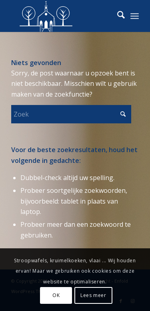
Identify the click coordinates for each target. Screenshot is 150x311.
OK (56, 295)
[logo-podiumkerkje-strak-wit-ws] (62, 16)
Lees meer (93, 295)
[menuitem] (117, 16)
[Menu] (134, 16)
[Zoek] (117, 16)
